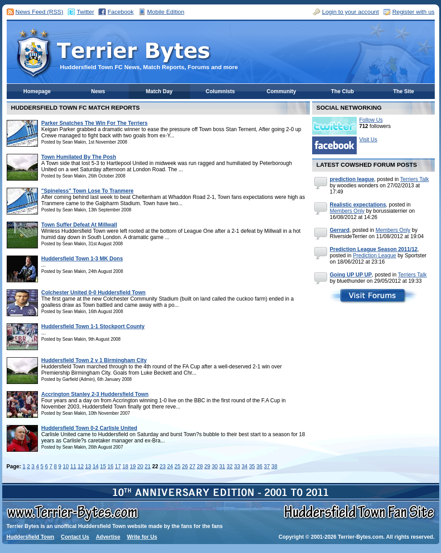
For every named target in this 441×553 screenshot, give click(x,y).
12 (80, 466)
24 (170, 466)
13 (88, 466)
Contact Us (75, 537)
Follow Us (371, 120)
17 (118, 466)
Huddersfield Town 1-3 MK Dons (82, 259)
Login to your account (350, 11)
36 (259, 466)
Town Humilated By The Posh (78, 157)
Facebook (120, 11)
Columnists (220, 91)
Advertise (108, 537)
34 (244, 466)
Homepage (36, 91)
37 (267, 466)
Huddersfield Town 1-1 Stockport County (93, 326)
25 (177, 466)
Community (281, 91)
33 (237, 466)
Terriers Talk (414, 179)
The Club (342, 91)
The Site (403, 91)
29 (207, 466)
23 (162, 466)
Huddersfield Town (30, 537)
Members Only (347, 211)
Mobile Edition (166, 11)
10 (66, 466)
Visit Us (368, 139)
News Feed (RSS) (39, 11)
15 (103, 466)
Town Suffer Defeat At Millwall (79, 225)
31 (222, 466)
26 (185, 466)
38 (274, 466)
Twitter (85, 11)
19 (133, 466)
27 (192, 466)
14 (96, 466)
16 (110, 466)
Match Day (159, 91)
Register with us (413, 11)
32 (229, 466)
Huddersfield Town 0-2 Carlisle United (89, 428)
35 (252, 466)
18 (125, 466)
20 (140, 466)
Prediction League (374, 255)
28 (199, 466)
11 (73, 466)
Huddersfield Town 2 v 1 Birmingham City (94, 360)
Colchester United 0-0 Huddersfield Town (93, 292)
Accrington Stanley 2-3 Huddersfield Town (94, 394)
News (98, 91)
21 (148, 466)
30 (215, 466)
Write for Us (142, 537)
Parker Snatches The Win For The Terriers (94, 123)
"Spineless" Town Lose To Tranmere (87, 191)
